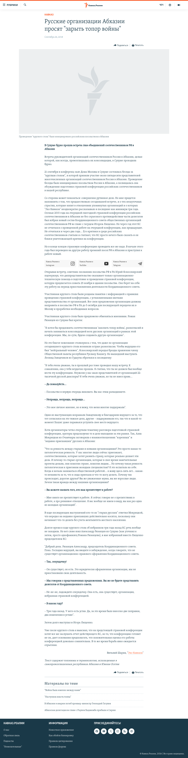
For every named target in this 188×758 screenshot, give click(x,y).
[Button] (121, 45)
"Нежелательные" (13, 747)
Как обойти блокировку (61, 735)
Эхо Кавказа (135, 653)
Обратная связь (12, 735)
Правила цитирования (61, 741)
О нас (6, 730)
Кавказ (49, 14)
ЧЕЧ (161, 5)
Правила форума (57, 747)
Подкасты (9, 741)
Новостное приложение (61, 730)
